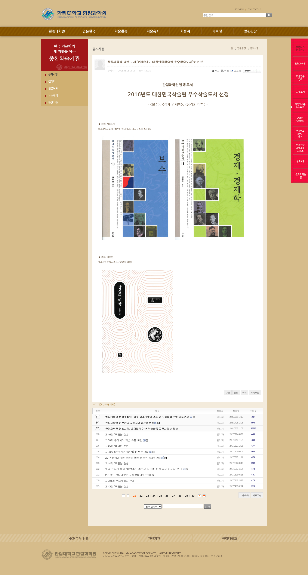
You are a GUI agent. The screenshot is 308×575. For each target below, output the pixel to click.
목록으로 (255, 392)
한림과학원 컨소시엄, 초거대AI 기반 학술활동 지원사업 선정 (140, 428)
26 (167, 495)
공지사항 (53, 74)
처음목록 (244, 495)
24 (154, 495)
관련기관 (53, 102)
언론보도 (53, 88)
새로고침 (257, 495)
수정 (228, 392)
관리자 (220, 417)
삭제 (244, 392)
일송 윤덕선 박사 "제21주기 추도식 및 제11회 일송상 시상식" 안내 (143, 469)
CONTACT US (254, 9)
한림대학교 (229, 538)
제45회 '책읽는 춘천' (117, 446)
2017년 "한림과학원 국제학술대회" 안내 (128, 475)
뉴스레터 (53, 95)
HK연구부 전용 (79, 538)
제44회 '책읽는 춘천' (117, 463)
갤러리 (51, 81)
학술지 (185, 31)
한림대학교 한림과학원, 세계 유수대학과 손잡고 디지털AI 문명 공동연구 (147, 417)
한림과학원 (57, 31)
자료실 (217, 31)
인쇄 (225, 70)
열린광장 (250, 31)
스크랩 (236, 70)
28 (180, 495)
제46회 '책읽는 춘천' (117, 434)
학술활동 (121, 31)
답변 (236, 392)
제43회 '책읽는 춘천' (117, 486)
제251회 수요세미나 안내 (120, 480)
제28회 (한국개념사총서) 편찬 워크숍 (127, 451)
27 (173, 495)
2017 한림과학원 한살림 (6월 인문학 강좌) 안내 (133, 457)
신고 (215, 70)
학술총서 (153, 31)
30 (192, 495)
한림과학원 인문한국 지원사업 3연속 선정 (129, 423)
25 (160, 495)
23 (147, 495)
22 (141, 495)
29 (186, 495)
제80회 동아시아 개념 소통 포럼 (123, 440)
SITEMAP (239, 9)
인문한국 (89, 31)
